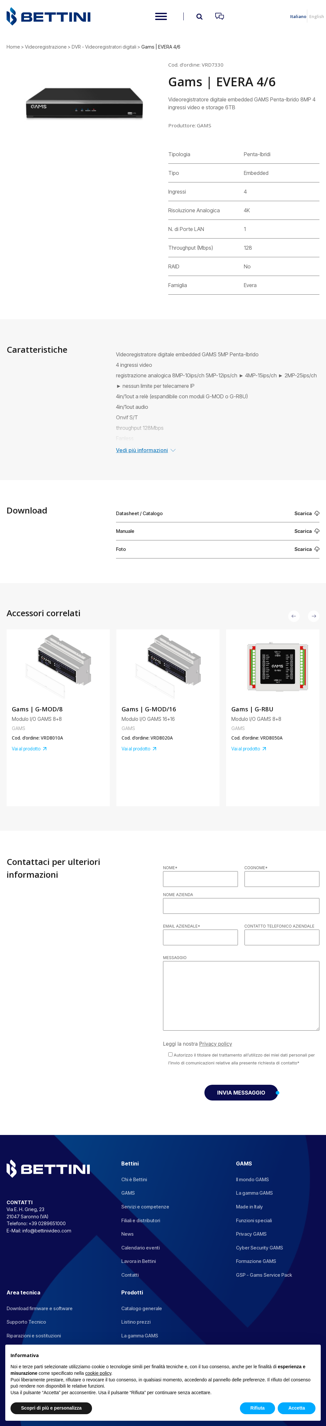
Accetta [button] (296, 1408)
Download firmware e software (40, 1308)
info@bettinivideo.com (46, 1230)
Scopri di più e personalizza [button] (51, 1408)
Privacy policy (215, 1044)
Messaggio (175, 957)
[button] (294, 616)
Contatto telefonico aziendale (279, 926)
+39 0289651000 (47, 1223)
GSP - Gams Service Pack (264, 1275)
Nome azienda (178, 894)
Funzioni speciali (254, 1220)
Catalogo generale (141, 1308)
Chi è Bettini (134, 1179)
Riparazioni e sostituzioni (34, 1335)
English (316, 16)
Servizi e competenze (145, 1206)
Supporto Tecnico (26, 1322)
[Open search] (199, 16)
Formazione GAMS (256, 1261)
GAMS (128, 1193)
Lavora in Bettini (138, 1261)
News (127, 1234)
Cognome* (256, 867)
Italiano (298, 16)
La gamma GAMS (254, 1193)
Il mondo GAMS (252, 1179)
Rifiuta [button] (257, 1408)
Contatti (130, 1275)
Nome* (170, 867)
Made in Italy (249, 1206)
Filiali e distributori (140, 1220)
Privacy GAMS (251, 1234)
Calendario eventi (140, 1247)
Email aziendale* (181, 926)
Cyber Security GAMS (259, 1247)
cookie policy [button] (98, 1373)
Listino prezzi (136, 1322)
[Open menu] (161, 16)
